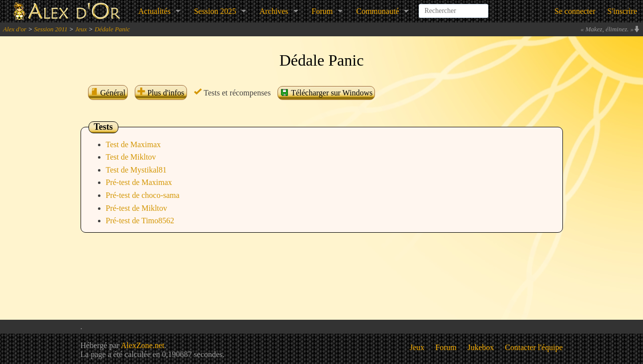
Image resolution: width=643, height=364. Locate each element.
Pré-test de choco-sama (143, 195)
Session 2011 (50, 29)
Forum (322, 11)
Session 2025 (215, 11)
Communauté (377, 11)
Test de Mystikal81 (136, 170)
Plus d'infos (160, 93)
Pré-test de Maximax (139, 182)
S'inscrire (622, 11)
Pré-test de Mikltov (137, 208)
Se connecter (574, 11)
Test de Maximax (133, 144)
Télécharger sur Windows (326, 92)
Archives (274, 11)
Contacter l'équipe (533, 347)
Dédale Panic (112, 29)
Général (108, 93)
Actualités (154, 11)
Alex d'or (14, 29)
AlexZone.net (143, 345)
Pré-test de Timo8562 (140, 220)
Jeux (81, 29)
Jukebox (480, 347)
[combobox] (453, 7)
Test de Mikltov (131, 157)
